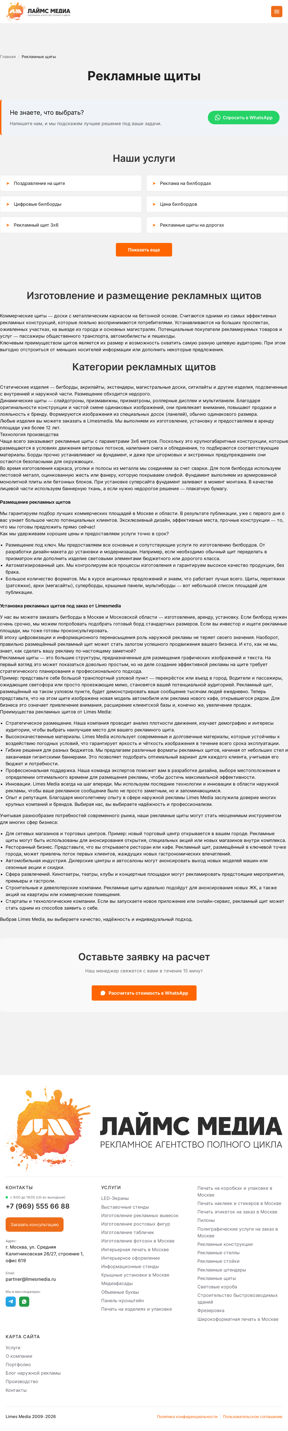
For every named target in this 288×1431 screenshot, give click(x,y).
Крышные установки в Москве (135, 1275)
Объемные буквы (120, 1292)
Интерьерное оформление (130, 1258)
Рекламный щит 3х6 (36, 225)
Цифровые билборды (37, 204)
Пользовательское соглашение (252, 1416)
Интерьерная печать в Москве (135, 1249)
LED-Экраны (115, 1198)
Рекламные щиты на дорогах (192, 225)
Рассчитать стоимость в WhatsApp (144, 993)
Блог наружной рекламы (33, 1373)
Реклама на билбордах (185, 183)
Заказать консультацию (34, 1224)
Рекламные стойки (218, 1261)
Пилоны (206, 1220)
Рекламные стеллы (218, 1252)
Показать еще (144, 250)
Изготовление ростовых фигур (135, 1224)
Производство (22, 1381)
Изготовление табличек (127, 1232)
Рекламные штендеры (221, 1270)
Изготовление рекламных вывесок (140, 1215)
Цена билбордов (178, 204)
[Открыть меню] (276, 11)
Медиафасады (117, 1283)
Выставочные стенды (125, 1207)
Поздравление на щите (39, 183)
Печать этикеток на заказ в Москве (237, 1212)
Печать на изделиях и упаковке (136, 1309)
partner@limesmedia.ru (31, 1279)
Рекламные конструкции (225, 1244)
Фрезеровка (210, 1310)
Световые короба (217, 1287)
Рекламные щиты (216, 1278)
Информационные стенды (130, 1266)
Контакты (16, 1390)
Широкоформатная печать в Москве (237, 1319)
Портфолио (18, 1364)
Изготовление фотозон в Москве (137, 1241)
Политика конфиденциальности (187, 1416)
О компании (19, 1356)
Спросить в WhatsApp (244, 117)
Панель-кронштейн (122, 1300)
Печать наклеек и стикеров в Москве (239, 1203)
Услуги (13, 1347)
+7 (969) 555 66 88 (38, 1206)
